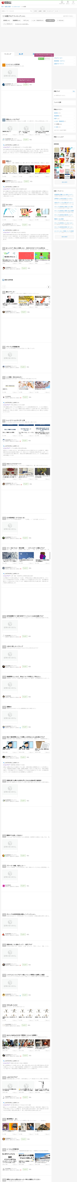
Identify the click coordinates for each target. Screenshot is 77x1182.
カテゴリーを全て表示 (60, 130)
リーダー (62, 3)
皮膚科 (40, 11)
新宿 (44, 11)
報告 (31, 84)
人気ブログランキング (6, 2)
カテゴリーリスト (68, 16)
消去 (74, 91)
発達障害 (16, 20)
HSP (26, 20)
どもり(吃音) (7, 24)
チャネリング (50, 11)
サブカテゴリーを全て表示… (22, 24)
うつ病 (60, 20)
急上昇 (21, 54)
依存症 (6, 20)
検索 (32, 11)
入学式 (35, 11)
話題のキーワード (59, 63)
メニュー (73, 3)
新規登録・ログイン (59, 61)
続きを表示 (64, 182)
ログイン (67, 3)
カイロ (56, 11)
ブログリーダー (58, 58)
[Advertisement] (38, 39)
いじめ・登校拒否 (37, 20)
